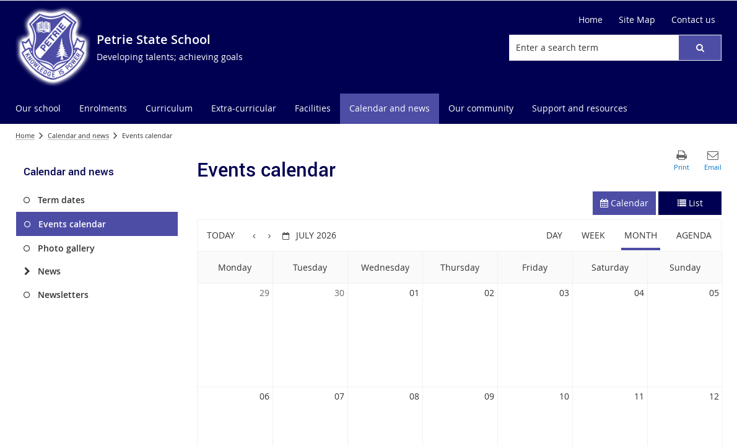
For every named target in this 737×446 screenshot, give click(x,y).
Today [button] (221, 235)
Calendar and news (78, 135)
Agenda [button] (694, 235)
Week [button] (593, 235)
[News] (27, 271)
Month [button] (640, 235)
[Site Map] (637, 20)
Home (25, 135)
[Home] (590, 20)
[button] (700, 47)
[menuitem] (38, 109)
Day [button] (554, 235)
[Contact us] (693, 20)
